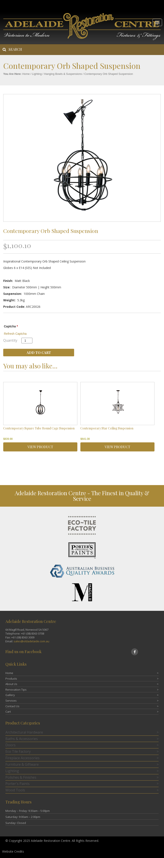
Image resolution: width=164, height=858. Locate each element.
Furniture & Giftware (22, 764)
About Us (11, 684)
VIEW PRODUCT (40, 447)
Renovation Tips (16, 689)
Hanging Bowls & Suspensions (63, 73)
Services (11, 700)
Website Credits (13, 851)
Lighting (37, 73)
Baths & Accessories (21, 738)
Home (26, 73)
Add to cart (39, 352)
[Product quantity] (26, 340)
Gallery (10, 695)
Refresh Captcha (15, 333)
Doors (10, 745)
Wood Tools (15, 790)
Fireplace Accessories (22, 758)
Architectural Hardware (24, 732)
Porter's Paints (17, 783)
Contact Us (12, 706)
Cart (8, 711)
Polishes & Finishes (20, 777)
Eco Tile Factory (18, 751)
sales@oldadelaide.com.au (31, 641)
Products (11, 678)
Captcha (11, 326)
